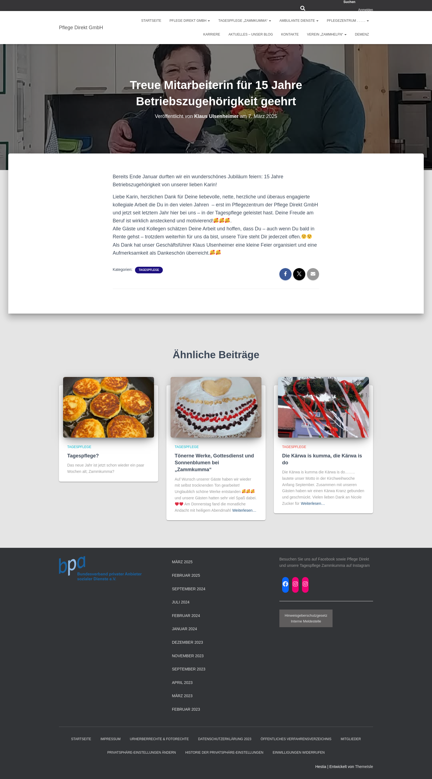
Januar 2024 (184, 629)
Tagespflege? (83, 456)
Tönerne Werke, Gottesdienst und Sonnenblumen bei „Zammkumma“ (214, 462)
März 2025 (182, 562)
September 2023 (188, 669)
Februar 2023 (186, 709)
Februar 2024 (186, 615)
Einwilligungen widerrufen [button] (299, 752)
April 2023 (182, 682)
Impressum (111, 739)
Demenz (362, 34)
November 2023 (188, 656)
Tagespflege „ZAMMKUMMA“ (244, 21)
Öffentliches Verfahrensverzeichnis (296, 739)
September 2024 (188, 589)
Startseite (151, 21)
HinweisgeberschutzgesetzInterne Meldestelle (306, 618)
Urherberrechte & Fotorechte (159, 739)
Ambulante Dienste (298, 21)
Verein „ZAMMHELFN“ (327, 34)
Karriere (211, 34)
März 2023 (182, 696)
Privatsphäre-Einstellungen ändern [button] (141, 752)
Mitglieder (351, 739)
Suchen (349, 2)
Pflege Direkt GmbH (189, 21)
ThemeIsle (364, 766)
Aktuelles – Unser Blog (250, 34)
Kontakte (290, 34)
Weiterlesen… (244, 510)
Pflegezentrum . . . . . (348, 21)
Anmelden (365, 10)
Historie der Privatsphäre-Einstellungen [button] (224, 752)
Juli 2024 (181, 602)
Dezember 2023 (187, 642)
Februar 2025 (186, 575)
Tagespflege (149, 269)
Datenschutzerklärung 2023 (224, 739)
